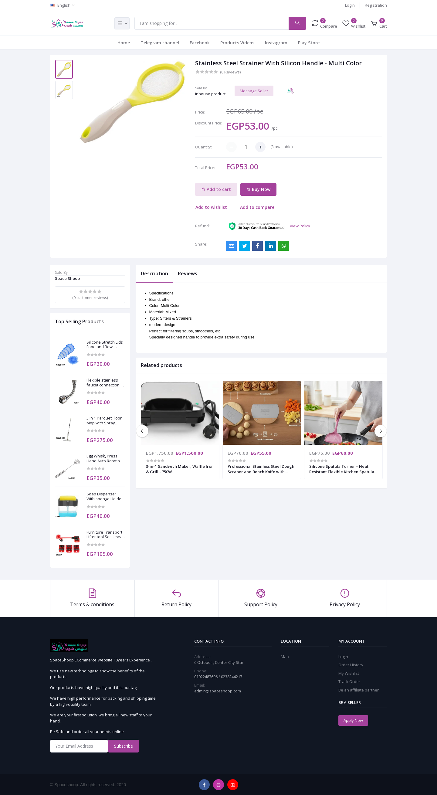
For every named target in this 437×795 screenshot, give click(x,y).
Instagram (276, 43)
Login (350, 5)
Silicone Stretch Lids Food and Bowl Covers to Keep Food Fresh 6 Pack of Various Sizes (105, 344)
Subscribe (123, 746)
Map (285, 656)
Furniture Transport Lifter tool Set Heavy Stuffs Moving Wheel (105, 534)
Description (154, 273)
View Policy (300, 226)
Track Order (349, 681)
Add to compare (257, 207)
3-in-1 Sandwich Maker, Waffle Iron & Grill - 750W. (180, 469)
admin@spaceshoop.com (217, 691)
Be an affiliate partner (358, 690)
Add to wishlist (211, 207)
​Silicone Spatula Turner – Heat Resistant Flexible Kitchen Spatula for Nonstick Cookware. (341, 469)
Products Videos (237, 43)
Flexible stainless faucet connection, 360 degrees (103, 382)
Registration (376, 5)
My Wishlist (348, 673)
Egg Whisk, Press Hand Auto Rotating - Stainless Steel (105, 458)
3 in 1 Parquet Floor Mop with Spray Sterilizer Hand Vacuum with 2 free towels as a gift (104, 420)
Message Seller (254, 90)
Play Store (309, 43)
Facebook (200, 43)
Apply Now (353, 720)
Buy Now (258, 189)
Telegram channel (160, 43)
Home (123, 43)
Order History (350, 665)
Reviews (187, 273)
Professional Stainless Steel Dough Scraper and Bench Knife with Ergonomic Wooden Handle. (261, 469)
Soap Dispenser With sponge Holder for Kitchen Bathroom (104, 496)
